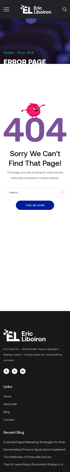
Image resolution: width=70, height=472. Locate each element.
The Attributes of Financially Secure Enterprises (27, 457)
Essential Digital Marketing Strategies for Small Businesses (35, 442)
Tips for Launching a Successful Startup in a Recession (33, 464)
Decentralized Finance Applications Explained (34, 449)
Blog (7, 411)
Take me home (35, 205)
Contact (9, 419)
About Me (10, 404)
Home (9, 52)
